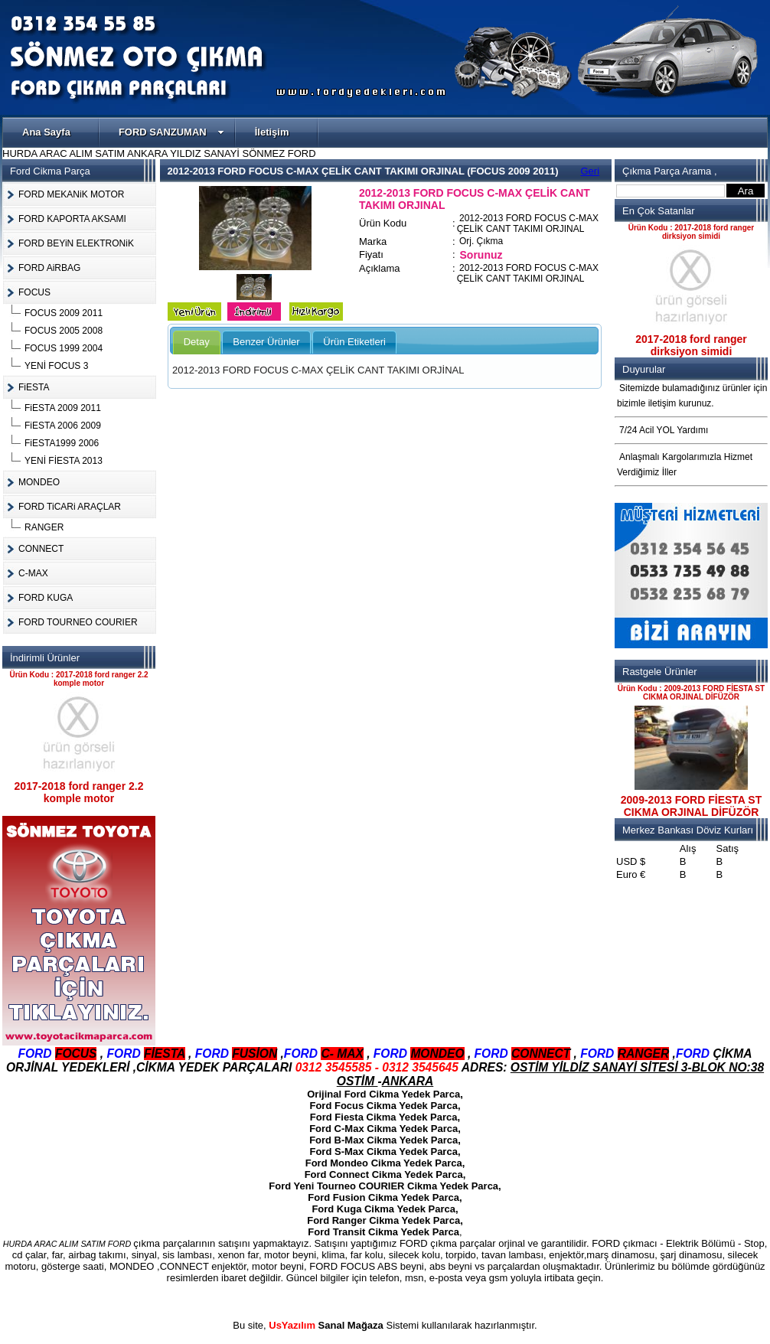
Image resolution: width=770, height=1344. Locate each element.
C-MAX (33, 573)
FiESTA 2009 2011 (62, 408)
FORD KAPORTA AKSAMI (72, 219)
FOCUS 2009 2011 (63, 313)
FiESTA (33, 387)
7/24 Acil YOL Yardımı (663, 430)
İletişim (272, 132)
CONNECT (41, 548)
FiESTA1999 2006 (61, 443)
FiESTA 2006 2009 (62, 425)
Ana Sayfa (46, 132)
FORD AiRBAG (49, 268)
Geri (590, 171)
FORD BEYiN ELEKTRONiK (76, 243)
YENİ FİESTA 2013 (63, 460)
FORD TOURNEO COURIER (78, 622)
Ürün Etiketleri (354, 341)
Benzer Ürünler (266, 341)
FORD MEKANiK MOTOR (71, 194)
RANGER (44, 527)
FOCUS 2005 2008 (63, 330)
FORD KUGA (45, 597)
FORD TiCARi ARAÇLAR (69, 506)
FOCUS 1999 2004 (63, 348)
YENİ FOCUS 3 (56, 365)
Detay (197, 341)
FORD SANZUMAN (171, 132)
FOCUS (34, 292)
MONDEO (39, 482)
